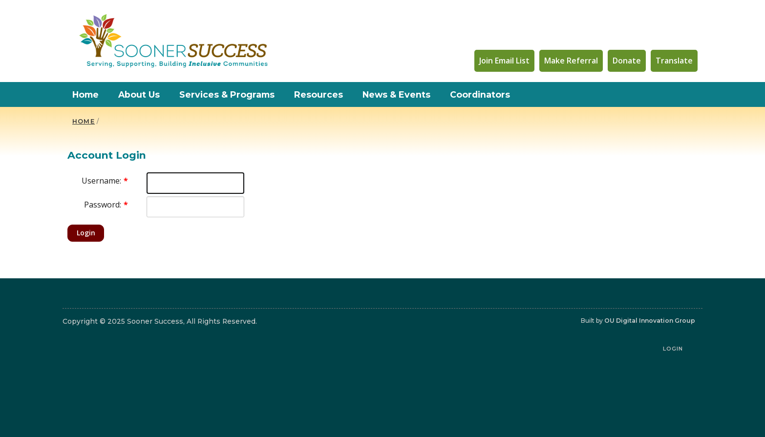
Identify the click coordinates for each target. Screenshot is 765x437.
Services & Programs (227, 94)
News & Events (396, 94)
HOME (83, 121)
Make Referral (571, 60)
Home (85, 94)
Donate (627, 60)
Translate (674, 60)
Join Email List (504, 60)
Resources (318, 94)
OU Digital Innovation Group (649, 320)
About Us (139, 94)
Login (86, 232)
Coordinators (480, 94)
